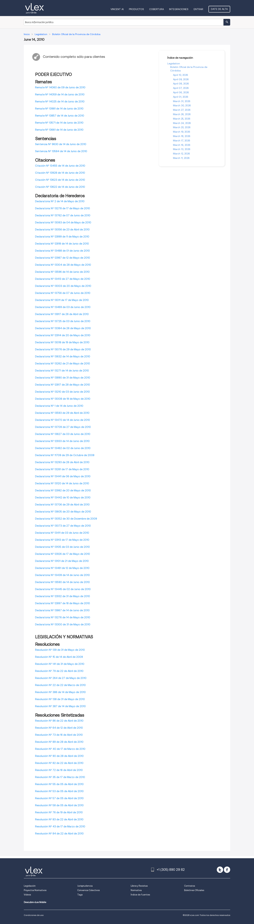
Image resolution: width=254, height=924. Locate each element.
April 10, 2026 (180, 75)
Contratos (189, 886)
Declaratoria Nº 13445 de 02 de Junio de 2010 (63, 589)
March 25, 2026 (181, 118)
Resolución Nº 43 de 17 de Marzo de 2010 (60, 826)
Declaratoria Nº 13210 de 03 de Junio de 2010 (62, 391)
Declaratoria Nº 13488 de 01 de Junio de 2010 (62, 250)
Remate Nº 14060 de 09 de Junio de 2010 (60, 87)
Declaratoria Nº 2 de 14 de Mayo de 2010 (59, 201)
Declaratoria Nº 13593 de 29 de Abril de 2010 (62, 412)
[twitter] (220, 870)
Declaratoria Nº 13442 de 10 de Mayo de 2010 (62, 497)
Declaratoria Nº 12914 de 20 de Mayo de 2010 (62, 335)
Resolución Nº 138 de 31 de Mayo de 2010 (60, 699)
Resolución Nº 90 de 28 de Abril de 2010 (59, 756)
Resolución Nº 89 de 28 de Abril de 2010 (59, 741)
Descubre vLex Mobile (35, 902)
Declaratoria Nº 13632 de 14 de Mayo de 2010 (62, 356)
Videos (27, 894)
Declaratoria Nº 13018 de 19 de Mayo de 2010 (62, 342)
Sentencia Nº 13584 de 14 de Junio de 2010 (61, 151)
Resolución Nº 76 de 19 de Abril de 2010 (59, 812)
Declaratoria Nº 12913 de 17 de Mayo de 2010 (62, 539)
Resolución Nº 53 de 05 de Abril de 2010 (59, 791)
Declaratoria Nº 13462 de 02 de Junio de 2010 (62, 448)
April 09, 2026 (181, 79)
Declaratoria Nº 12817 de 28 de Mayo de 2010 (62, 384)
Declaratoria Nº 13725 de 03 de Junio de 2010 (62, 321)
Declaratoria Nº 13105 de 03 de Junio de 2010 (62, 546)
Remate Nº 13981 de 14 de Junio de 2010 (59, 108)
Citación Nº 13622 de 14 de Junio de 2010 (60, 186)
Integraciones (178, 9)
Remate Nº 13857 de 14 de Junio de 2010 (59, 115)
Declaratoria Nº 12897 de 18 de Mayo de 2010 (62, 603)
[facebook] (227, 870)
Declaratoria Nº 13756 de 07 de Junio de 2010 (62, 293)
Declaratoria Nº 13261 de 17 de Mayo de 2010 (62, 469)
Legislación (30, 886)
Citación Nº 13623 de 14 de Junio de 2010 (60, 179)
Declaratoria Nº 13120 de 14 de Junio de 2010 (62, 483)
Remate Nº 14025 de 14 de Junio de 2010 (59, 101)
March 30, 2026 (182, 105)
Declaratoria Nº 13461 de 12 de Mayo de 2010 (62, 568)
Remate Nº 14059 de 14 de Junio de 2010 (59, 94)
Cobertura (156, 9)
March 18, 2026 (181, 136)
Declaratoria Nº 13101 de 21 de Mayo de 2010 (62, 561)
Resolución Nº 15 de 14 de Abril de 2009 (59, 656)
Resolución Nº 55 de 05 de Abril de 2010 (59, 784)
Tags (80, 894)
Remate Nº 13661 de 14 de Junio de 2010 (59, 129)
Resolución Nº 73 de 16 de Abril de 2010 (59, 734)
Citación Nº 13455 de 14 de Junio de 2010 (60, 165)
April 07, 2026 (181, 88)
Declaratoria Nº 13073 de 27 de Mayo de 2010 (63, 525)
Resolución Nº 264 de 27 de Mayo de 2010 (60, 678)
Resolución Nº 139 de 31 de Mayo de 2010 (60, 649)
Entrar (198, 9)
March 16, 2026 (181, 145)
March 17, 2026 (181, 140)
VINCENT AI (117, 9)
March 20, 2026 (181, 127)
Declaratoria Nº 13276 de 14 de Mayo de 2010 (62, 617)
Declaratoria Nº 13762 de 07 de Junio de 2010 (62, 215)
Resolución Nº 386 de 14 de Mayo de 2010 (60, 692)
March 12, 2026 (181, 153)
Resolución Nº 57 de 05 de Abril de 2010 (59, 798)
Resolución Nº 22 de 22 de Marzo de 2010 (60, 685)
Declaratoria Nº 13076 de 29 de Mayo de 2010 (63, 349)
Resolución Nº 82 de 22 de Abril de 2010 (59, 763)
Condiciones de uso (34, 915)
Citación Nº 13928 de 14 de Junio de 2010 (60, 172)
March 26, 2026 (182, 114)
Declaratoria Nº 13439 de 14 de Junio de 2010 (62, 575)
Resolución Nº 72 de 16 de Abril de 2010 (59, 770)
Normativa (136, 890)
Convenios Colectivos (88, 890)
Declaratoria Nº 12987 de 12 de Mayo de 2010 (62, 257)
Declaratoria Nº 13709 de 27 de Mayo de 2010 (63, 427)
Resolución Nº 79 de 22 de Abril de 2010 (59, 671)
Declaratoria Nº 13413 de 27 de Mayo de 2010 (62, 278)
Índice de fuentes (140, 894)
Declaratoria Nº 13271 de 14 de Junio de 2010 (62, 370)
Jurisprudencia (85, 886)
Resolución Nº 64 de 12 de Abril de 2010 (59, 727)
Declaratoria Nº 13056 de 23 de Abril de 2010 (62, 229)
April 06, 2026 (181, 92)
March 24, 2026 (182, 123)
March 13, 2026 (181, 149)
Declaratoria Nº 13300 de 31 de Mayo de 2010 (62, 624)
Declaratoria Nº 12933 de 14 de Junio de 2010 (62, 441)
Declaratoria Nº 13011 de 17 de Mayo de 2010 (62, 300)
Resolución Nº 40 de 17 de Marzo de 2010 (60, 749)
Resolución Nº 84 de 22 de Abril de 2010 (59, 833)
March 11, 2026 (181, 158)
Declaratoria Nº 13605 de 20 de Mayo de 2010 (63, 511)
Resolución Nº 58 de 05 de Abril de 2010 (59, 805)
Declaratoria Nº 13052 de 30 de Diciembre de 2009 (66, 518)
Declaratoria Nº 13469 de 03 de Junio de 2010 (62, 307)
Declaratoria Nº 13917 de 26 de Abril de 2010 (62, 314)
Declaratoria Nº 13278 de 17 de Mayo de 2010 (62, 208)
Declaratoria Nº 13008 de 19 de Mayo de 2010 (62, 398)
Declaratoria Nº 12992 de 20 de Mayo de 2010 (63, 490)
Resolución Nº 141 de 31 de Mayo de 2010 (59, 664)
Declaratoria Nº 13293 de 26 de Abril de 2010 (62, 462)
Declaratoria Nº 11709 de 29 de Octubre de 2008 (64, 455)
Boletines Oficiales (194, 890)
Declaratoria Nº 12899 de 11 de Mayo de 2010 (62, 236)
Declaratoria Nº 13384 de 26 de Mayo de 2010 (63, 328)
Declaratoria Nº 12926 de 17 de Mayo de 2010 (62, 554)
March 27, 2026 (181, 109)
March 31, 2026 (181, 101)
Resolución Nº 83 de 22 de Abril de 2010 (59, 819)
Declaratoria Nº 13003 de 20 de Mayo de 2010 (63, 286)
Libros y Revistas (139, 886)
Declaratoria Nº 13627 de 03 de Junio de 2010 (62, 434)
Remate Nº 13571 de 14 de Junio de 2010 (59, 122)
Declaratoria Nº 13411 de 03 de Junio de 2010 (62, 532)
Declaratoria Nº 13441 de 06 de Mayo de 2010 (62, 476)
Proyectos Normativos (35, 890)
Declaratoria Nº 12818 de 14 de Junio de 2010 (62, 243)
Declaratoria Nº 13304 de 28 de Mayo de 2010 (63, 264)
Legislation (173, 63)
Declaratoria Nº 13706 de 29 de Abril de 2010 (62, 504)
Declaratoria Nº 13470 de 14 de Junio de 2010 (62, 420)
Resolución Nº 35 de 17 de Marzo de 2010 (60, 777)
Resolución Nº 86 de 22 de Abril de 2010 (59, 720)
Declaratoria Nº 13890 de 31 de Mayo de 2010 (62, 377)
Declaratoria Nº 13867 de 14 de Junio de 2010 (62, 610)
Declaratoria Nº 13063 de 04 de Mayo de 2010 (63, 222)
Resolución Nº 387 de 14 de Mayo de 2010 (60, 706)
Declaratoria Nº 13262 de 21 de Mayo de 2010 (62, 363)
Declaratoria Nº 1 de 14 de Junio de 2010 (59, 405)
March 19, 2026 (181, 131)
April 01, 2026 (180, 96)
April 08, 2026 (181, 83)
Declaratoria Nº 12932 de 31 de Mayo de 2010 (62, 596)
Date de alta (219, 9)
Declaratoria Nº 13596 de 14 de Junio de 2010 (62, 271)
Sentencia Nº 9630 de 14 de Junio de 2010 (60, 144)
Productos (136, 9)
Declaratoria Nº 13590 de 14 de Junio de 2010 (62, 582)
